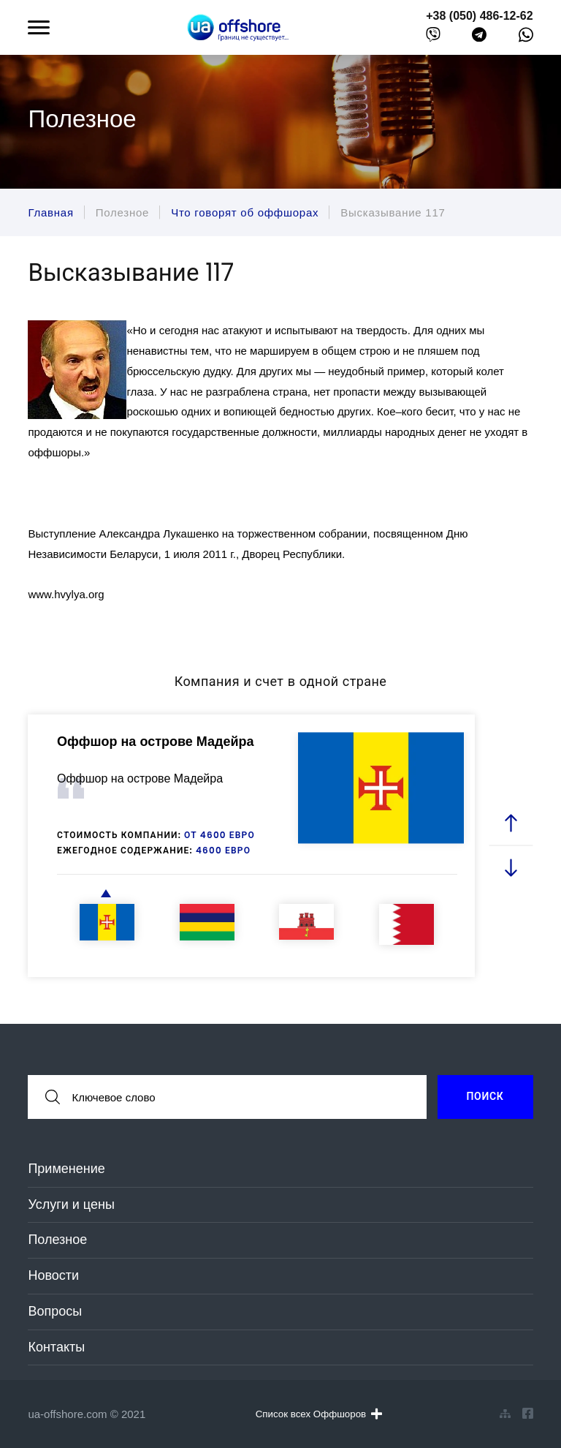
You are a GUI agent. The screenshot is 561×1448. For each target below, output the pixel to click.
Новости (53, 1275)
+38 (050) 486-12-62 (479, 16)
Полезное (57, 1239)
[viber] (433, 37)
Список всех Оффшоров (319, 1413)
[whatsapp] (526, 38)
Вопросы (55, 1311)
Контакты (56, 1347)
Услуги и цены (71, 1204)
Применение (66, 1168)
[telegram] (479, 37)
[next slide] (511, 867)
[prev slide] (511, 824)
